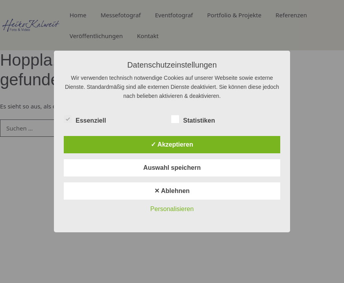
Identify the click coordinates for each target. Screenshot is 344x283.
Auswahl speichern (172, 167)
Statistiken (193, 119)
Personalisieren (172, 209)
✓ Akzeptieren (172, 144)
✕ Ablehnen (172, 190)
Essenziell (85, 119)
